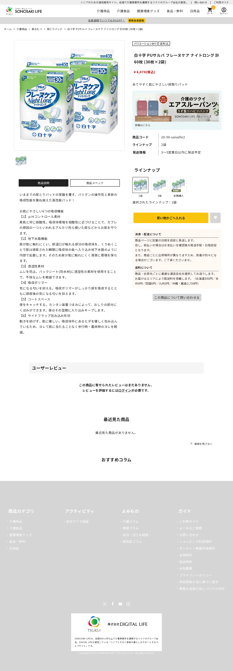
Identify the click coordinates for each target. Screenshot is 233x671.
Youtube (120, 604)
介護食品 (123, 10)
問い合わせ (200, 2)
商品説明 (43, 183)
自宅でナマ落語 (77, 521)
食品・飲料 (175, 10)
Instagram (128, 604)
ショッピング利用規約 (195, 541)
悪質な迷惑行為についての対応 (202, 588)
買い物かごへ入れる (171, 218)
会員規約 (185, 555)
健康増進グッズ (148, 10)
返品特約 (185, 561)
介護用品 (103, 10)
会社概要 (185, 568)
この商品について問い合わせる (177, 297)
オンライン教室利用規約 (197, 548)
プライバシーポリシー (195, 575)
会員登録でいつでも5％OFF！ (106, 20)
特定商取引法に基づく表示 (199, 581)
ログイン (124, 390)
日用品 (195, 10)
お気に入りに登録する (215, 218)
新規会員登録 (136, 20)
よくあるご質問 (190, 528)
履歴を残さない (203, 443)
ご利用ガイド (221, 2)
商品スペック (95, 183)
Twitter (104, 604)
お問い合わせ (189, 534)
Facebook (112, 604)
